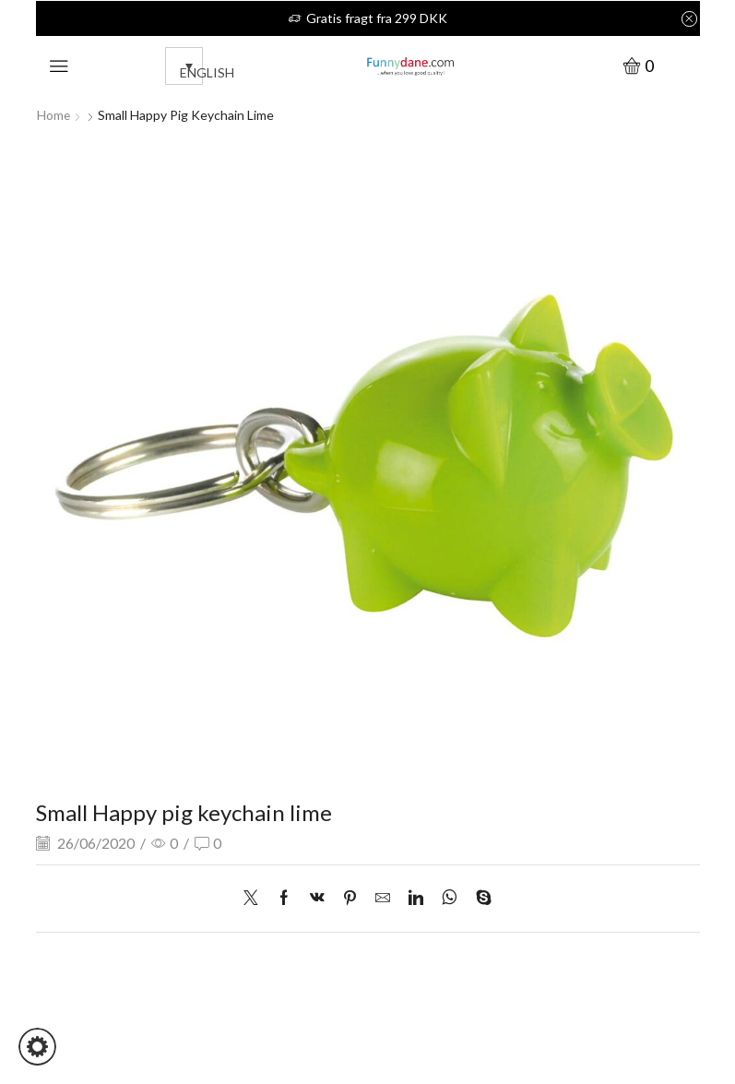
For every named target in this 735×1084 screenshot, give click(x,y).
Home (54, 115)
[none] (180, 66)
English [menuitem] (207, 72)
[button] (37, 1047)
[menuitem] (184, 66)
